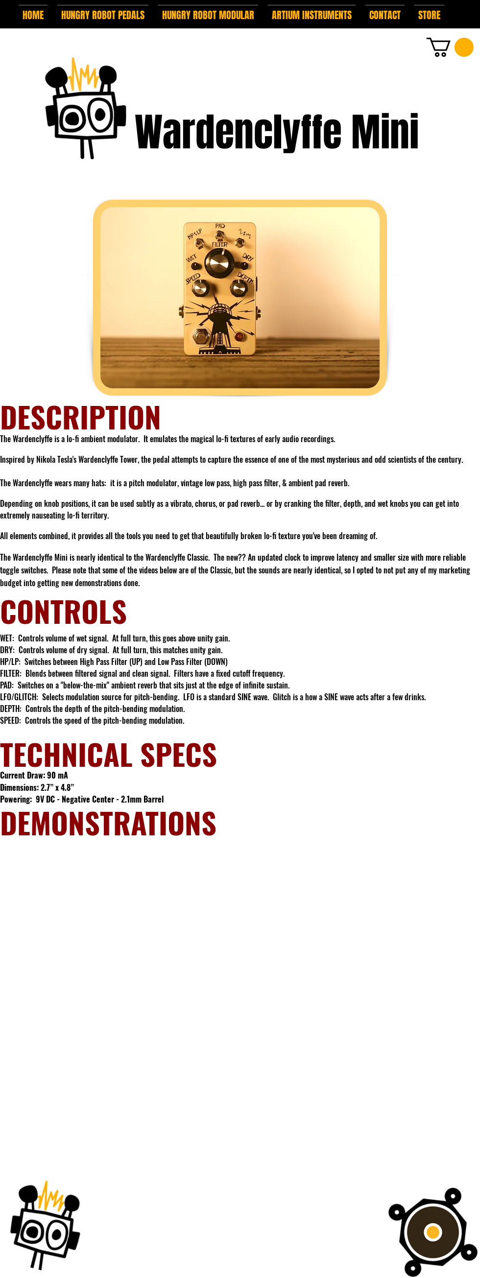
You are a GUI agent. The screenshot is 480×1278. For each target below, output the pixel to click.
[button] (102, 11)
